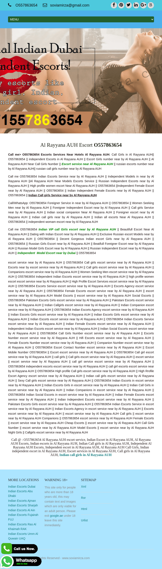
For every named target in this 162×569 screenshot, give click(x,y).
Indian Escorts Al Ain (21, 510)
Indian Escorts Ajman (22, 500)
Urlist (84, 520)
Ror (83, 497)
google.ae (56, 515)
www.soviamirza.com (76, 558)
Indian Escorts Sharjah (23, 505)
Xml (83, 486)
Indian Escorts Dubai (21, 486)
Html (84, 509)
